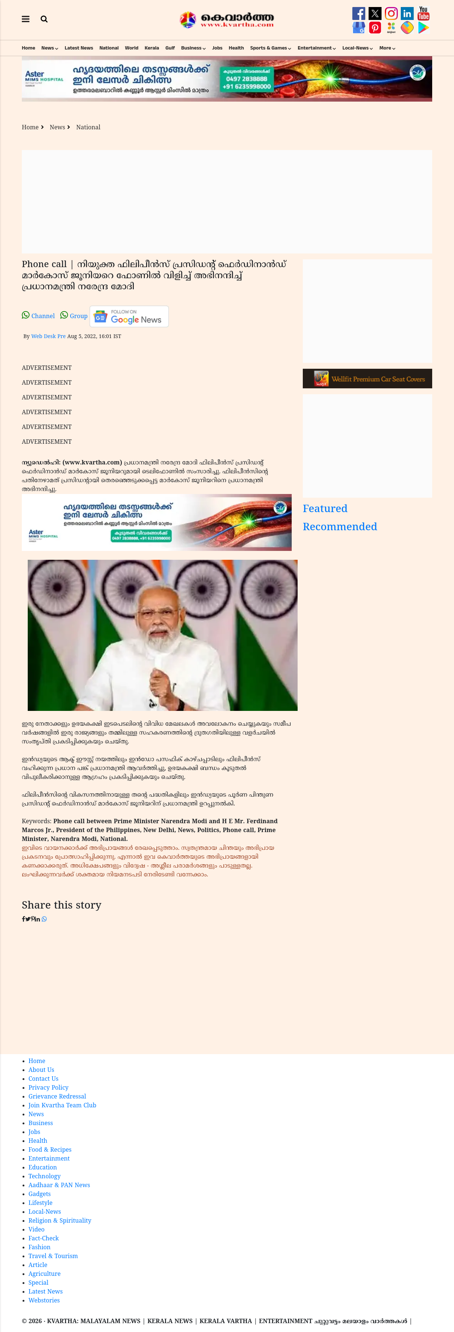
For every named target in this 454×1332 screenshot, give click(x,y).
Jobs (217, 48)
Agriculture (44, 1274)
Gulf (170, 48)
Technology (44, 1177)
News (47, 48)
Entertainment (315, 48)
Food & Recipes (50, 1150)
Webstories (44, 1301)
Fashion (39, 1247)
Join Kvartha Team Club (62, 1106)
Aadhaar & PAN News (59, 1185)
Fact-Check (43, 1239)
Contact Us (43, 1079)
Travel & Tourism (53, 1256)
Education (42, 1168)
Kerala (152, 48)
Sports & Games (268, 48)
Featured (325, 509)
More (385, 48)
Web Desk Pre (48, 337)
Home (28, 48)
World (131, 48)
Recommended (340, 527)
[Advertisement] (227, 201)
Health (236, 48)
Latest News (79, 48)
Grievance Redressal (57, 1097)
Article (37, 1265)
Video (36, 1230)
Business (191, 48)
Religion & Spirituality (59, 1221)
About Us (41, 1070)
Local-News (355, 48)
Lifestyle (40, 1203)
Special (38, 1283)
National (109, 48)
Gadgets (39, 1194)
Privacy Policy (48, 1088)
